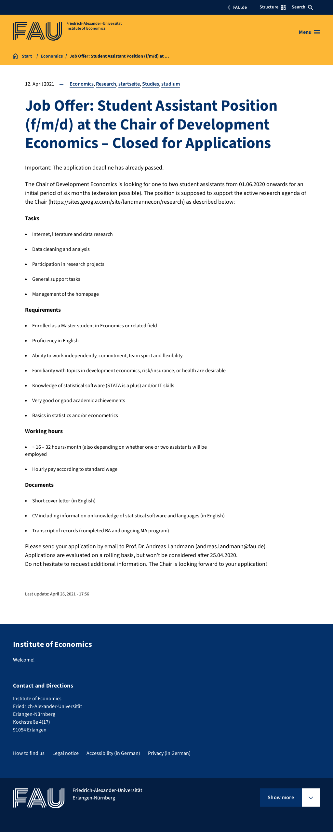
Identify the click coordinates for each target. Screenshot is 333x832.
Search (302, 7)
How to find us (29, 753)
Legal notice (65, 753)
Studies (150, 84)
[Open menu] (309, 32)
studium (170, 84)
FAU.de (237, 7)
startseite (129, 84)
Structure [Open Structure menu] (273, 7)
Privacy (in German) (169, 753)
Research (106, 84)
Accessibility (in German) (113, 753)
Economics (82, 84)
